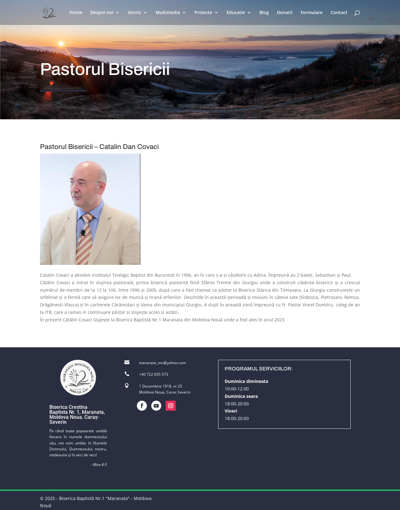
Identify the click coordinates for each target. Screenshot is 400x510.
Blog (264, 12)
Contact (339, 12)
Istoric (134, 12)
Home (75, 12)
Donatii (284, 12)
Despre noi (101, 12)
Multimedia (168, 12)
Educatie (236, 12)
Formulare (311, 12)
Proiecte (203, 12)
